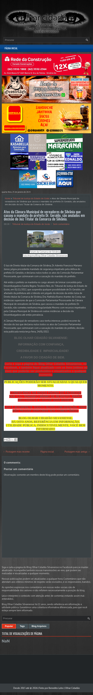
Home (7, 198)
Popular (9, 626)
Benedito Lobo (56, 688)
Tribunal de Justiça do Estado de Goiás (31, 198)
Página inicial (11, 48)
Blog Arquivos (39, 626)
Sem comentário (61, 224)
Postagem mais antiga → (77, 451)
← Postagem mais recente (16, 451)
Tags (22, 626)
